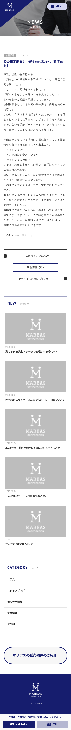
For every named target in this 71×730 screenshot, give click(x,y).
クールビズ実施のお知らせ (33, 278)
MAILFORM (19, 724)
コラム (11, 579)
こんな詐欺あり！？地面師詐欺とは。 (26, 496)
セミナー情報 (14, 601)
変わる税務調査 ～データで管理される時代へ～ (31, 351)
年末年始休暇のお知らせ (19, 544)
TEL (52, 724)
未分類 (11, 624)
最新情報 (10, 55)
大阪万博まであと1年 (37, 255)
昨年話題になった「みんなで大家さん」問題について (35, 399)
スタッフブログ (16, 590)
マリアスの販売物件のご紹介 (34, 655)
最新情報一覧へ (35, 267)
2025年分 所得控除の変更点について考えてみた (32, 447)
